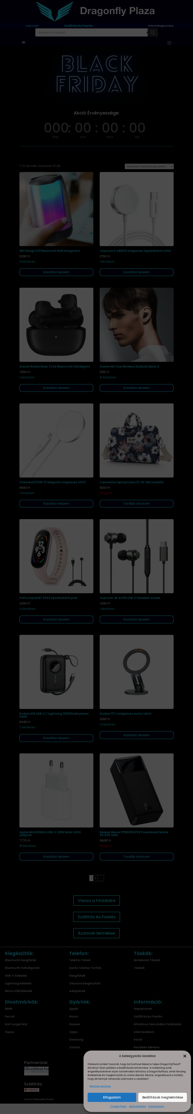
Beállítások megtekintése (162, 1097)
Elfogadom (112, 1097)
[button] (185, 1056)
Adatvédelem (137, 1106)
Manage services (100, 1086)
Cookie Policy (118, 1106)
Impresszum (156, 1106)
